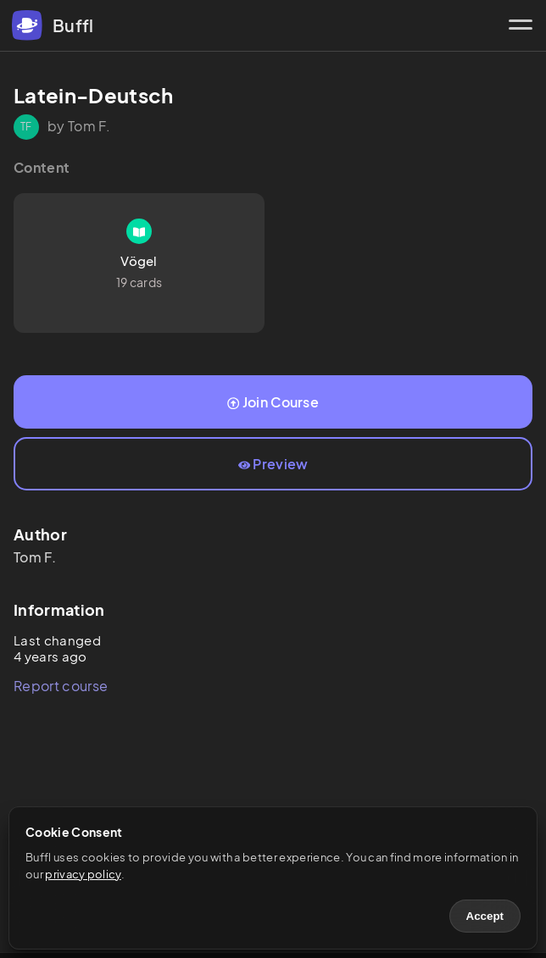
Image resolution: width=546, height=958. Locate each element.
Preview (273, 464)
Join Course (273, 402)
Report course (61, 686)
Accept (485, 916)
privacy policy (82, 874)
